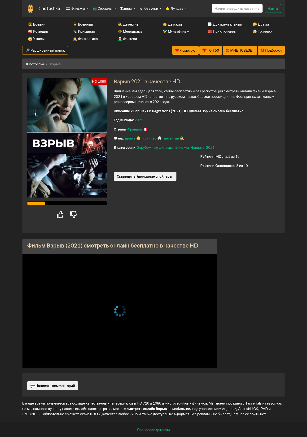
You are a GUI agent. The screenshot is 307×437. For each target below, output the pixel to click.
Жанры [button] (126, 8)
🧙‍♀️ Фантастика (85, 38)
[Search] (237, 8)
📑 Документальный (224, 24)
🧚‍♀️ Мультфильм (176, 31)
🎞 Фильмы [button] (76, 8)
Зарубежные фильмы (155, 147)
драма (130, 138)
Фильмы (182, 147)
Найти (273, 8)
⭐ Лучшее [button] (174, 8)
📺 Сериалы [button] (102, 8)
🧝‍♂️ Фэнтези (127, 38)
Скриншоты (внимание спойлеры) (145, 176)
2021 (139, 120)
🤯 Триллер (262, 31)
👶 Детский (172, 24)
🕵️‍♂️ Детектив (128, 24)
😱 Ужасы (36, 38)
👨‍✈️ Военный (83, 24)
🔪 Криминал (84, 31)
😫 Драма (261, 24)
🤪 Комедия (38, 31)
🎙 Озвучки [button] (149, 8)
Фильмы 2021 (203, 147)
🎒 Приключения (222, 31)
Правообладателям (153, 430)
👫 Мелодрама (130, 31)
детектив (172, 138)
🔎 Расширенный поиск (45, 50)
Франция (135, 129)
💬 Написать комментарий (52, 385)
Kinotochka (48, 8)
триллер (150, 138)
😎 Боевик (36, 24)
